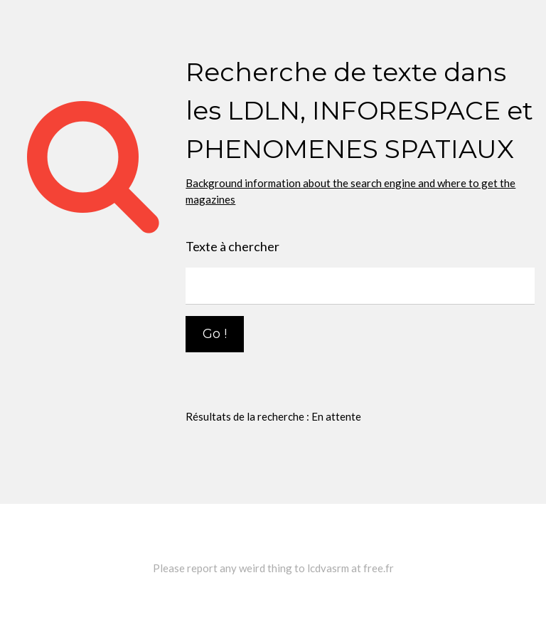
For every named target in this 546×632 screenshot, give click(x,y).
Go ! (215, 334)
